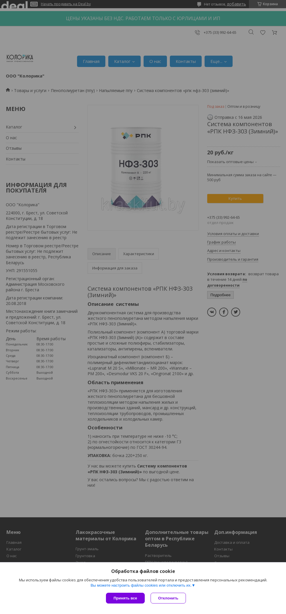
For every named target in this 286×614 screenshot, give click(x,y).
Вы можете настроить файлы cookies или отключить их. (140, 585)
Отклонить (168, 598)
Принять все (125, 598)
